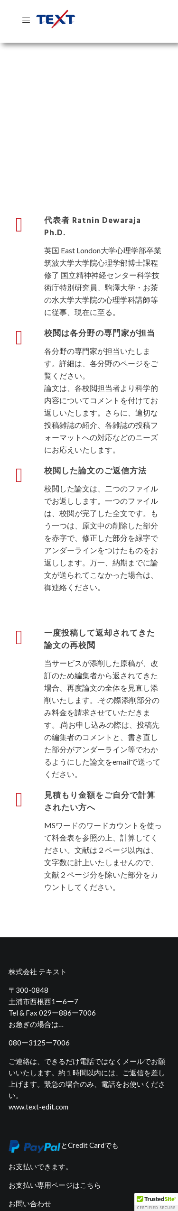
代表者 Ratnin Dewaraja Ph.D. (92, 200)
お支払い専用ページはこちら (55, 1158)
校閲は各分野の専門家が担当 (99, 307)
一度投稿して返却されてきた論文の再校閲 (99, 613)
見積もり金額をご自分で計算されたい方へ (99, 775)
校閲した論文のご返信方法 (95, 444)
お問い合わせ (30, 1177)
